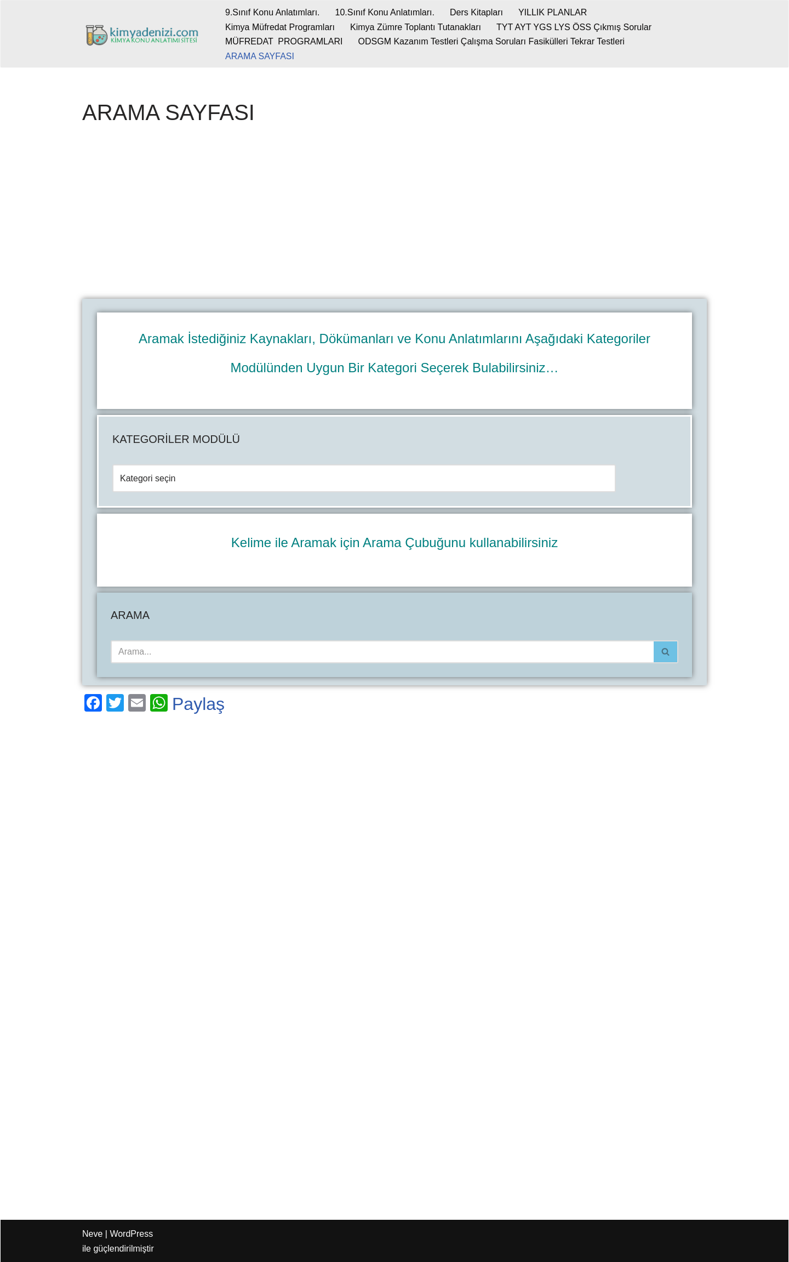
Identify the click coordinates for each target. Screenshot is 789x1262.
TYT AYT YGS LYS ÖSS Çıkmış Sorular (573, 27)
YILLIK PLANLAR (552, 12)
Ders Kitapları (476, 12)
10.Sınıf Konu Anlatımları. (384, 12)
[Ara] (382, 651)
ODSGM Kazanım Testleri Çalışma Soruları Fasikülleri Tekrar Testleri (491, 41)
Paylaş (198, 704)
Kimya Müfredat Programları (280, 27)
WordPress (131, 1233)
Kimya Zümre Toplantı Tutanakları (415, 27)
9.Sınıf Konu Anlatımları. (272, 12)
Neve (92, 1233)
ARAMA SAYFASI (259, 56)
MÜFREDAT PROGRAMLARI (284, 41)
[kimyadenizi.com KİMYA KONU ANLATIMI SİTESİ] (144, 34)
